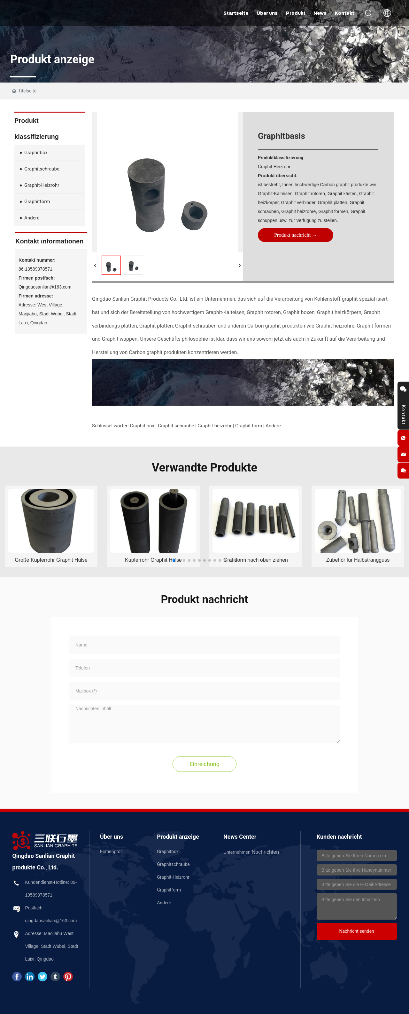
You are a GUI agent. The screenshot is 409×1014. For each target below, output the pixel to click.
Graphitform (169, 889)
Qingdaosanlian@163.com (45, 286)
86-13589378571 (35, 269)
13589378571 (38, 895)
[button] (174, 560)
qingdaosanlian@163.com (51, 920)
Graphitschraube (173, 864)
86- (73, 882)
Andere (164, 902)
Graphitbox (168, 851)
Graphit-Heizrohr (173, 877)
